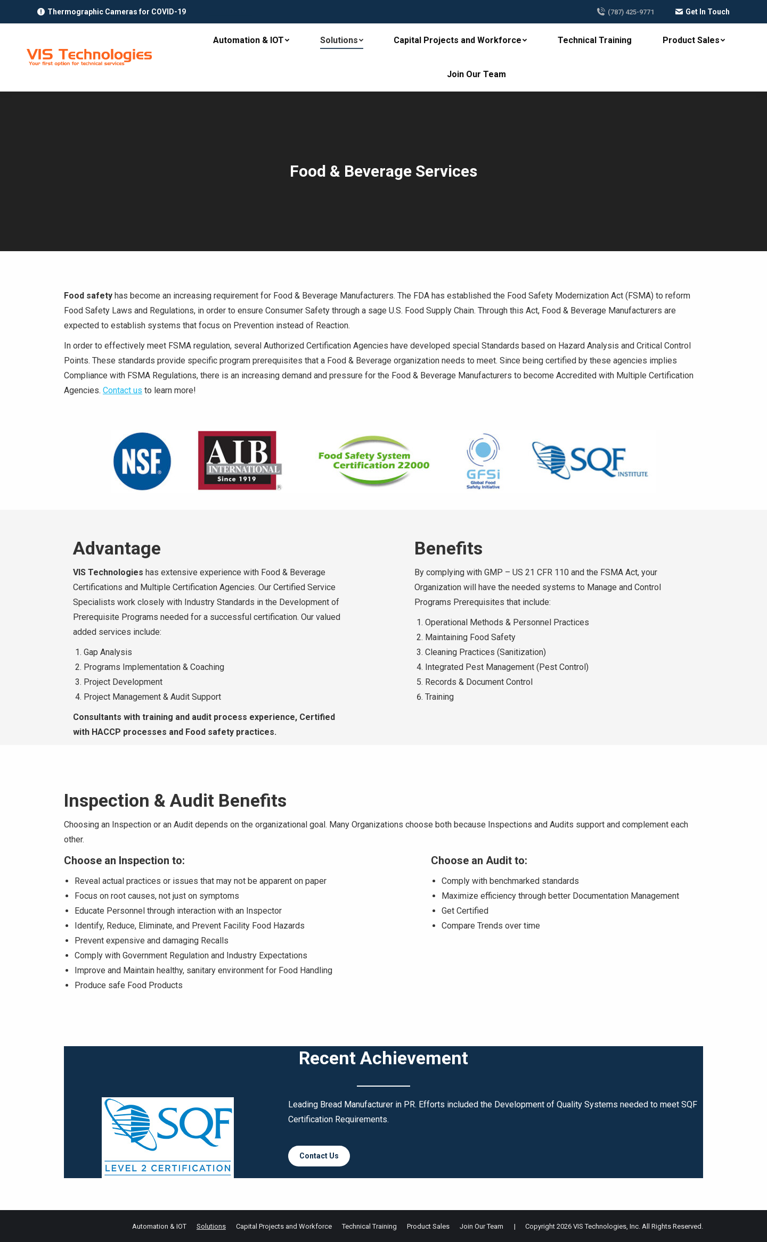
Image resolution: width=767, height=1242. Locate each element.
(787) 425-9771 (625, 11)
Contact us (122, 390)
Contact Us (319, 1156)
